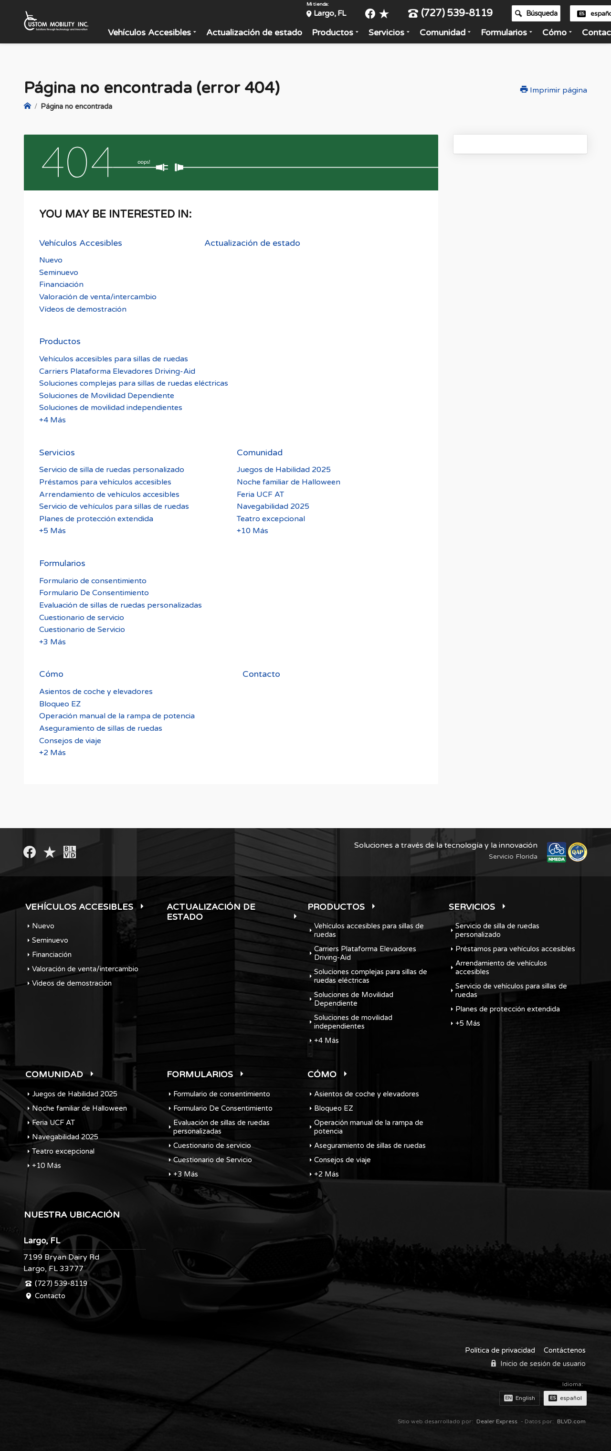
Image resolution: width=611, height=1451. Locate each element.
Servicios (398, 35)
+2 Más (52, 752)
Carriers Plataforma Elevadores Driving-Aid (117, 370)
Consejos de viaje (70, 740)
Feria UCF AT (260, 493)
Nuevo (51, 259)
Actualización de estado (266, 35)
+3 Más (52, 641)
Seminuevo (58, 272)
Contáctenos (565, 1349)
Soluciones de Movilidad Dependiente (106, 395)
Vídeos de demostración (82, 308)
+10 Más (252, 530)
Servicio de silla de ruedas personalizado (111, 469)
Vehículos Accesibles (160, 35)
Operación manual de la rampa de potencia (117, 715)
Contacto (261, 673)
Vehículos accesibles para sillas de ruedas (113, 358)
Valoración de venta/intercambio (98, 296)
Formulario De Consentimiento (94, 592)
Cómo (566, 35)
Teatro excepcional (271, 518)
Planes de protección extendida (96, 518)
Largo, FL (341, 16)
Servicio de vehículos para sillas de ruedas (114, 506)
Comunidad (454, 35)
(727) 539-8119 (462, 16)
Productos (344, 35)
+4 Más (52, 419)
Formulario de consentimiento (93, 580)
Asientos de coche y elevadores (96, 691)
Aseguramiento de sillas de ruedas (100, 728)
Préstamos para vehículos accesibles (105, 481)
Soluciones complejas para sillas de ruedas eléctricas (133, 383)
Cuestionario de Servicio (82, 629)
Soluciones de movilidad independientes (110, 407)
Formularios (515, 35)
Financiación (61, 284)
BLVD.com (571, 1420)
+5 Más (52, 530)
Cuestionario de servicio (81, 616)
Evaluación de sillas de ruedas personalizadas (120, 605)
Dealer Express (496, 1420)
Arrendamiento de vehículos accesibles (109, 493)
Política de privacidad (500, 1349)
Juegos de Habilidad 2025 (284, 469)
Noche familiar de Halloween (288, 481)
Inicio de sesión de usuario (538, 1363)
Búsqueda (548, 15)
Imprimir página (553, 90)
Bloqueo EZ (60, 703)
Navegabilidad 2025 (273, 506)
